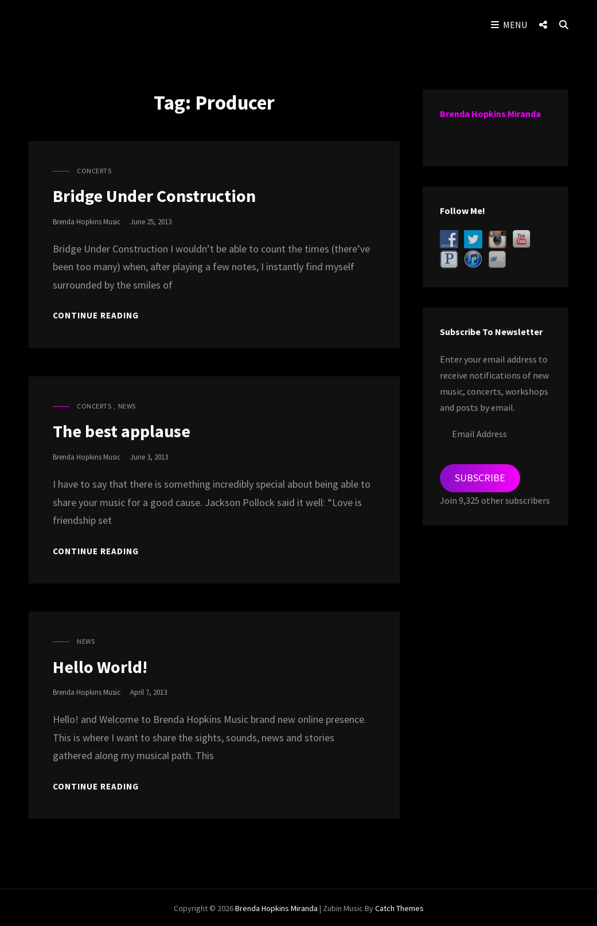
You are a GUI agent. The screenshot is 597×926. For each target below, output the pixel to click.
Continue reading (96, 315)
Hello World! (100, 667)
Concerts (94, 170)
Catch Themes (399, 906)
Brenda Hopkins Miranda (490, 113)
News (127, 406)
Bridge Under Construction (154, 196)
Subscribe (480, 477)
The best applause (121, 431)
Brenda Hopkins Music (86, 222)
